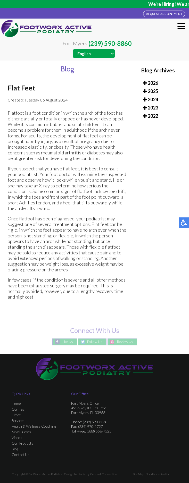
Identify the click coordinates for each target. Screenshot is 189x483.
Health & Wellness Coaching (34, 426)
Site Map (138, 474)
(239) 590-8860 (110, 43)
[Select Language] (94, 53)
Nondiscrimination (158, 474)
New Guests (21, 432)
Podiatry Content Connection (97, 474)
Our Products (22, 443)
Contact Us (20, 454)
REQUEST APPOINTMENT (164, 14)
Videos (17, 437)
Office (16, 415)
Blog (15, 449)
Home (16, 403)
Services (18, 420)
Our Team (19, 409)
